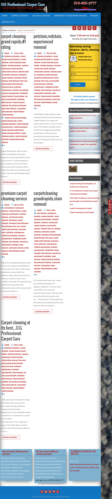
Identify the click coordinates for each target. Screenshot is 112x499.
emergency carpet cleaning (47, 74)
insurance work (7, 87)
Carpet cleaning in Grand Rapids (82, 212)
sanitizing (20, 99)
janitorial (17, 87)
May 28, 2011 (51, 53)
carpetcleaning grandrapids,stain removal (48, 199)
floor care (23, 81)
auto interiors (9, 208)
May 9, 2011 (51, 210)
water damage (7, 111)
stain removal (7, 102)
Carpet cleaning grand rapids (81, 208)
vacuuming (21, 108)
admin (6, 53)
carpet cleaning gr (20, 127)
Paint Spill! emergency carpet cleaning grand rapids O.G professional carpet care (84, 201)
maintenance (7, 90)
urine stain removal (9, 108)
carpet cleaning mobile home (13, 130)
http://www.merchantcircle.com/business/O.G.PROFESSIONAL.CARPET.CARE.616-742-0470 (85, 467)
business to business (12, 56)
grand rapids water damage (12, 84)
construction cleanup (10, 71)
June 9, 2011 (18, 53)
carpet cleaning (15, 211)
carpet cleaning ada (9, 121)
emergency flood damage (43, 78)
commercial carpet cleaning (12, 68)
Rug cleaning (19, 96)
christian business (14, 65)
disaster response (11, 74)
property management (10, 93)
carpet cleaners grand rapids (15, 117)
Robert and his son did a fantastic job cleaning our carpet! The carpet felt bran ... (84, 145)
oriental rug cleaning (20, 90)
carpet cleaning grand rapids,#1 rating (13, 42)
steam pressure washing (50, 96)
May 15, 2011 (19, 205)
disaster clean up (47, 228)
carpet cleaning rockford (11, 133)
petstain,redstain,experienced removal (48, 42)
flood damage (14, 81)
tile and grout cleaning (17, 105)
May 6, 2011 (18, 345)
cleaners (25, 65)
